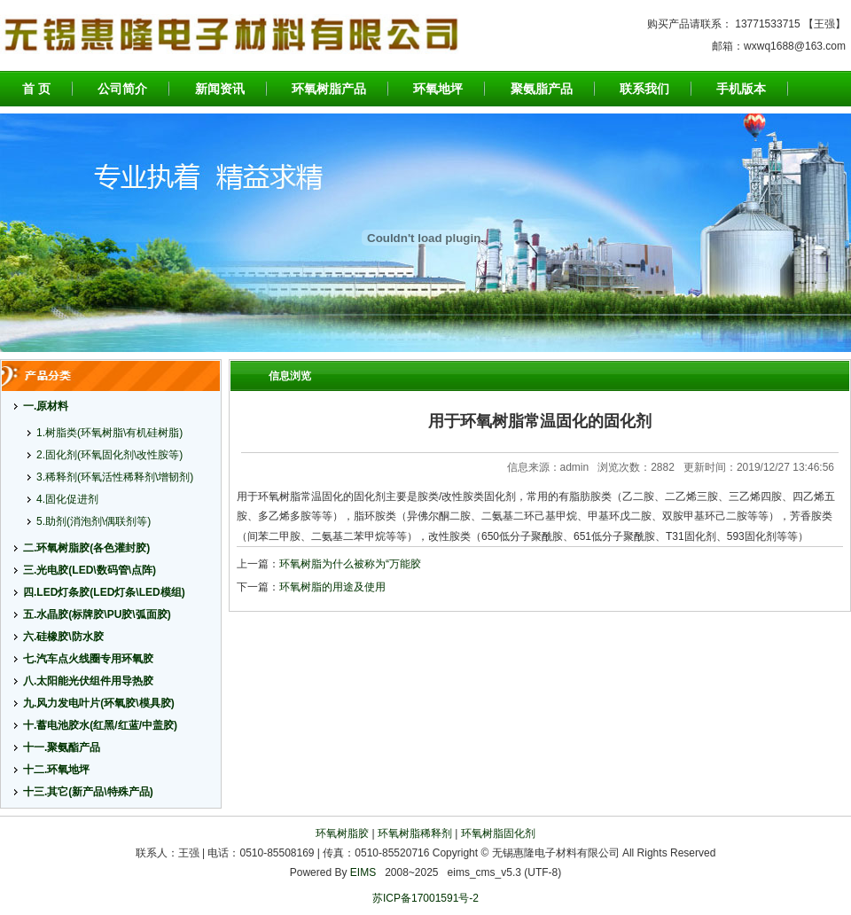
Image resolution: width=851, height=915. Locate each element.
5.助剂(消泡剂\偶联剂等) (93, 521)
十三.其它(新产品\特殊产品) (88, 792)
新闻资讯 (220, 89)
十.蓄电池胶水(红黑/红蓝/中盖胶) (100, 725)
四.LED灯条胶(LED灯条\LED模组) (104, 592)
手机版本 (741, 89)
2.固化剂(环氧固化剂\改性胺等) (109, 455)
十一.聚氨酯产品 (61, 747)
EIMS (363, 872)
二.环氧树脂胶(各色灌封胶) (86, 548)
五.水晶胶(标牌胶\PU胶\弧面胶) (97, 614)
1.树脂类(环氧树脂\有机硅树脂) (109, 432)
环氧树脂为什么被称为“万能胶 (350, 564)
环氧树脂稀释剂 (415, 833)
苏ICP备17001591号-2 (425, 898)
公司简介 (122, 89)
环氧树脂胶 (342, 833)
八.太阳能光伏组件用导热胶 (88, 681)
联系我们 (644, 89)
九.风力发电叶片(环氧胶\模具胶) (99, 703)
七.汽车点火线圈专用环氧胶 (88, 659)
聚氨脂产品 (542, 89)
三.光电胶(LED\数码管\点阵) (89, 570)
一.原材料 (45, 406)
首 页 (36, 89)
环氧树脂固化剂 (498, 833)
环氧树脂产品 (329, 89)
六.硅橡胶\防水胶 (63, 636)
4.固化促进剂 (67, 499)
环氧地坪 (438, 89)
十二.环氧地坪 (56, 769)
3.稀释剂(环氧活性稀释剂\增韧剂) (114, 477)
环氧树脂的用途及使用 (332, 587)
